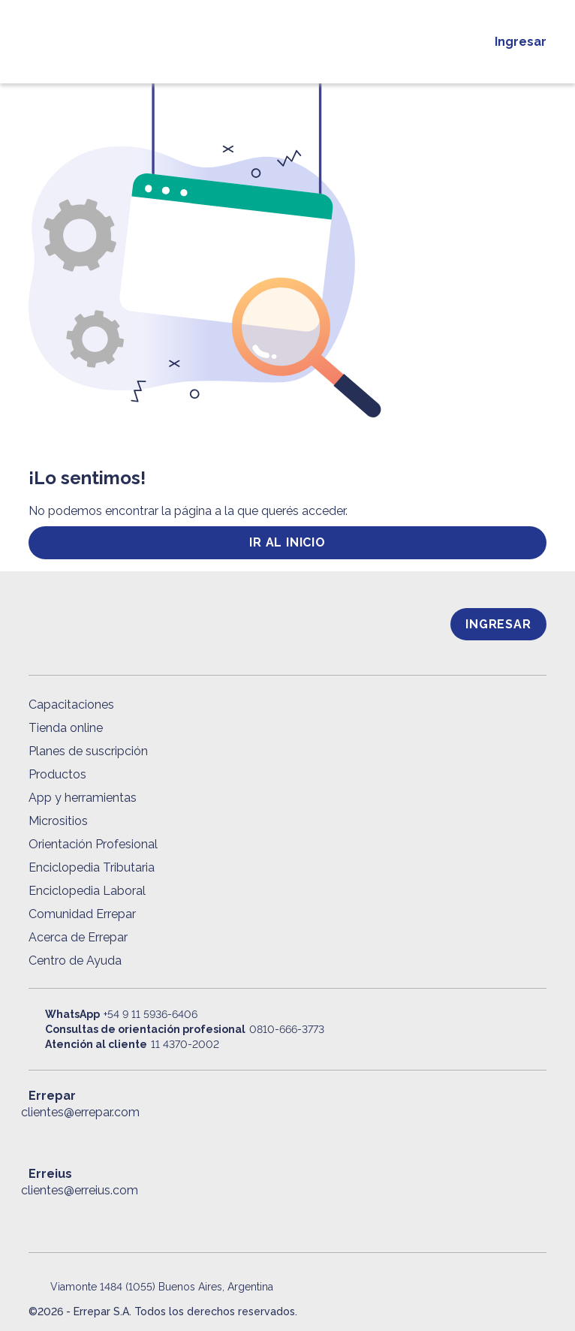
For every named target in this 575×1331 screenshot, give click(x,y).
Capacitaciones (71, 704)
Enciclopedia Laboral (87, 891)
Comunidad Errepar (82, 914)
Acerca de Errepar (78, 937)
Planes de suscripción (88, 751)
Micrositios (58, 821)
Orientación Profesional (93, 844)
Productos (57, 774)
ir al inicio (287, 542)
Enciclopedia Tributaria (92, 867)
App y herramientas (83, 797)
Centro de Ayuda (75, 960)
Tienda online (66, 728)
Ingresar (520, 42)
